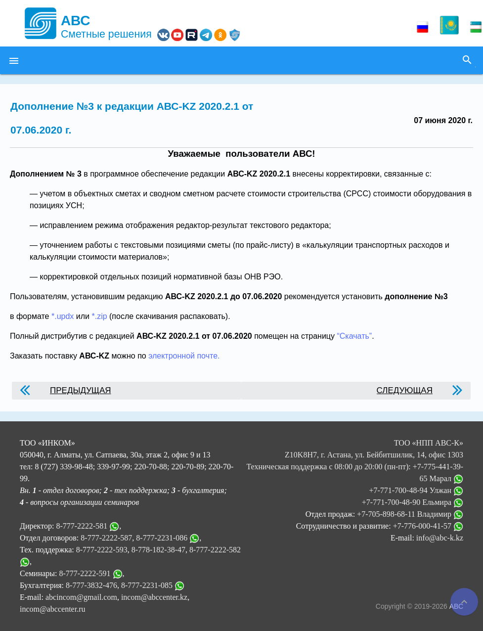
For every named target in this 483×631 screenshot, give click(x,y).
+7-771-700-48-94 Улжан (416, 490)
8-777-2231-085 (147, 585)
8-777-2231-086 (161, 538)
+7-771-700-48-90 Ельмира (412, 502)
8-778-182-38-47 (158, 549)
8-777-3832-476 (91, 585)
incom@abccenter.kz (154, 597)
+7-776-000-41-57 (428, 526)
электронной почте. (184, 356)
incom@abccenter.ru (52, 609)
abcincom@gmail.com (81, 597)
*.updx (62, 316)
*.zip (99, 316)
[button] (14, 60)
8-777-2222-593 (102, 549)
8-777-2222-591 (85, 573)
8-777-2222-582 (215, 549)
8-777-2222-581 (81, 526)
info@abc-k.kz (439, 538)
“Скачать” (354, 336)
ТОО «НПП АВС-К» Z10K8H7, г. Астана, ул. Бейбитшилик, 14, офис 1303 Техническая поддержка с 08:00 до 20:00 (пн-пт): (354, 455)
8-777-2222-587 (106, 538)
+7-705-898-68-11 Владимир (410, 514)
